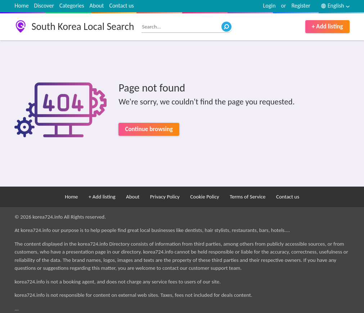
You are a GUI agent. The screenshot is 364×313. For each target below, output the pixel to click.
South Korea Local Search (82, 26)
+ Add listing (327, 26)
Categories (71, 5)
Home (21, 5)
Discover (44, 5)
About (97, 5)
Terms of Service (248, 196)
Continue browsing (148, 129)
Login (269, 5)
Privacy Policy (165, 196)
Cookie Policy (204, 196)
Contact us (121, 5)
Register (300, 5)
